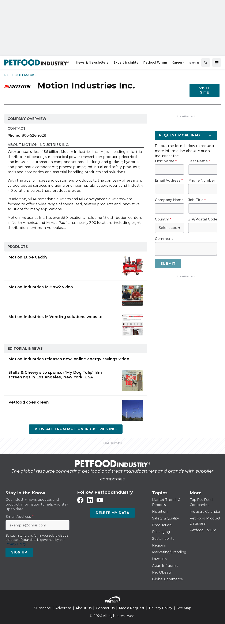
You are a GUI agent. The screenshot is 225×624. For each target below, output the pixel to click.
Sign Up (19, 552)
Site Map (184, 608)
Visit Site (204, 90)
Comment (164, 239)
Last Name (199, 161)
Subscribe (42, 608)
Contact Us (105, 608)
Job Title (197, 200)
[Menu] (216, 62)
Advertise (63, 608)
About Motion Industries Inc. (38, 145)
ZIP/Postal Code (202, 219)
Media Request (132, 608)
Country (163, 219)
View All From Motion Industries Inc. (76, 429)
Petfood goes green (28, 402)
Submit (168, 264)
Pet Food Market (21, 75)
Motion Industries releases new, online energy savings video (68, 359)
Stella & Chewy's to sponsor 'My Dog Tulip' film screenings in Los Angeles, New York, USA (55, 374)
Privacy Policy (160, 608)
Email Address (169, 180)
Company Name (169, 200)
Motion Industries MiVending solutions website (55, 316)
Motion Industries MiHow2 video (40, 287)
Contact (17, 129)
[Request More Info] (186, 135)
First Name (166, 161)
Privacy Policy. (16, 544)
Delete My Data (112, 513)
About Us (83, 608)
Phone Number (201, 180)
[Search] (205, 62)
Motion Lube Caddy (27, 257)
